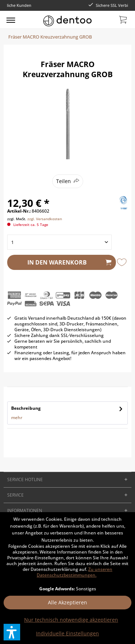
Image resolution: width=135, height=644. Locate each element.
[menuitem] (11, 20)
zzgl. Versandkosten (44, 218)
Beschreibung (26, 408)
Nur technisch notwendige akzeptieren (71, 619)
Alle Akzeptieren (67, 602)
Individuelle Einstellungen (67, 633)
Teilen (63, 181)
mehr (16, 417)
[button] (12, 632)
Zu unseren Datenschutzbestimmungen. (74, 572)
